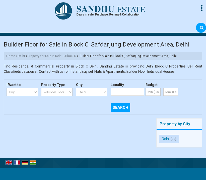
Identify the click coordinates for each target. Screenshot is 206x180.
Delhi (21, 56)
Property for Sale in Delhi (45, 56)
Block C (70, 56)
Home (10, 56)
